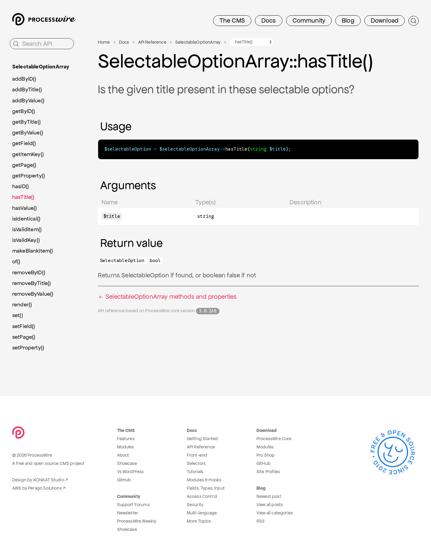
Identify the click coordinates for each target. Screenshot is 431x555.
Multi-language (202, 513)
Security (195, 504)
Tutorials (195, 471)
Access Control (202, 496)
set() (17, 315)
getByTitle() (26, 122)
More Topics (199, 521)
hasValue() (24, 208)
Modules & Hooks (204, 480)
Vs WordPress (130, 471)
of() (16, 261)
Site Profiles (268, 471)
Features (125, 438)
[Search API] (42, 43)
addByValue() (28, 100)
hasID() (20, 186)
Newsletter (127, 513)
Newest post (268, 496)
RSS (260, 521)
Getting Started (202, 438)
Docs (268, 20)
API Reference (152, 42)
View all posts (269, 504)
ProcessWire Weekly (137, 521)
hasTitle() (23, 197)
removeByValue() (32, 293)
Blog (348, 20)
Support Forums (133, 504)
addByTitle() (27, 89)
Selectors (196, 463)
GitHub (124, 480)
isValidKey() (26, 240)
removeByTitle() (31, 283)
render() (22, 304)
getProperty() (28, 175)
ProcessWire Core (274, 438)
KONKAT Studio (48, 480)
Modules (125, 447)
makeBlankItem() (32, 250)
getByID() (23, 111)
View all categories (274, 513)
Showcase (127, 463)
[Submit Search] (413, 21)
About (123, 455)
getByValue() (27, 132)
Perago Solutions (45, 488)
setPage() (23, 337)
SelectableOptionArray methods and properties (167, 296)
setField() (23, 326)
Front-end (197, 455)
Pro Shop (265, 455)
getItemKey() (28, 154)
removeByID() (28, 272)
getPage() (24, 165)
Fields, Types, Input (206, 488)
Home (104, 42)
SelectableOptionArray (197, 42)
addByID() (24, 78)
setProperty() (28, 347)
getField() (24, 143)
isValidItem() (27, 229)
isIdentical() (26, 218)
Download (384, 20)
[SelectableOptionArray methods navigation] (251, 42)
